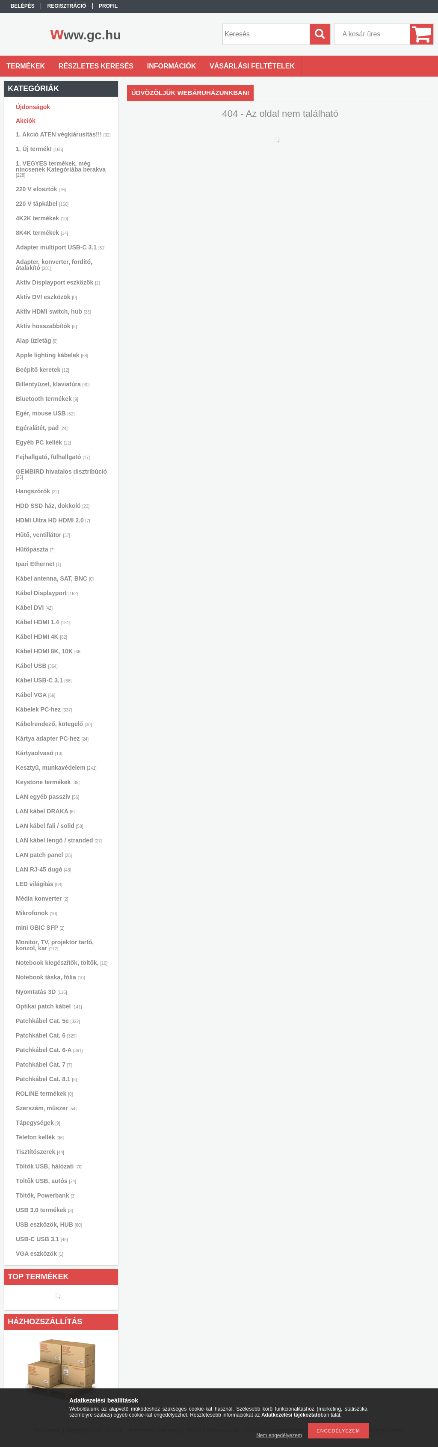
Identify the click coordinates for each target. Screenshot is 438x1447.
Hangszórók (37, 491)
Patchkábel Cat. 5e (48, 1020)
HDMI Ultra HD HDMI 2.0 (53, 520)
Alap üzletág (36, 340)
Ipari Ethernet (38, 563)
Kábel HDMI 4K (41, 636)
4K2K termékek (42, 218)
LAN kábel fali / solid (49, 825)
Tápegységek (38, 1122)
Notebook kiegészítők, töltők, (61, 962)
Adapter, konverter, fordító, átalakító (54, 264)
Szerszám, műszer (46, 1108)
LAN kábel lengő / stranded (59, 840)
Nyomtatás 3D (41, 991)
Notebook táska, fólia (50, 977)
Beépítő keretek (42, 369)
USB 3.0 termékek (44, 1210)
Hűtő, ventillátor (43, 534)
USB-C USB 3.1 (42, 1239)
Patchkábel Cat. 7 (44, 1064)
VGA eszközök (39, 1253)
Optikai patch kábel (49, 1006)
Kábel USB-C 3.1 (43, 680)
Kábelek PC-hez (44, 709)
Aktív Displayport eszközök (58, 282)
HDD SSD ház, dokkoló (52, 505)
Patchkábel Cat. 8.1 (46, 1079)
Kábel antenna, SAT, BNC (55, 578)
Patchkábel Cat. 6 (46, 1035)
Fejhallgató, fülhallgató (53, 457)
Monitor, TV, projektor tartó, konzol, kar (55, 945)
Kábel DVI (34, 607)
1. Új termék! (39, 148)
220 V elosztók (41, 189)
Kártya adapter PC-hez (52, 738)
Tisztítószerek (40, 1151)
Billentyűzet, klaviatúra (52, 384)
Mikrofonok (36, 913)
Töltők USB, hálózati (49, 1166)
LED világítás (39, 884)
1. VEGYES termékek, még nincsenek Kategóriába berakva (61, 169)
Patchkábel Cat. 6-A (49, 1050)
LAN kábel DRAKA (45, 811)
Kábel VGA (35, 694)
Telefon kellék (40, 1137)
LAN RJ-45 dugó (43, 869)
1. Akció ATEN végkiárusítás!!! (63, 134)
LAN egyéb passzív (47, 796)
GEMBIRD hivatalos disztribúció (61, 474)
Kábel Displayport (47, 593)
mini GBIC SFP (40, 927)
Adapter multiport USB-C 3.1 (61, 247)
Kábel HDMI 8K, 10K (49, 651)
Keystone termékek (48, 782)
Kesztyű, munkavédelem (56, 767)
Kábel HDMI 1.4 (43, 622)
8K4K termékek (42, 232)
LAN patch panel (44, 854)
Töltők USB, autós (46, 1180)
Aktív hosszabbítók (46, 326)
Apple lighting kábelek (52, 355)
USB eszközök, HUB (49, 1224)
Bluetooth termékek (47, 398)
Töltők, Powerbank (45, 1195)
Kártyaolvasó (39, 753)
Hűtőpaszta (35, 549)
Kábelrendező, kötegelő (54, 724)
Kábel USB (37, 665)
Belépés (23, 6)
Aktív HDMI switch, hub (53, 311)
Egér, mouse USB (45, 413)
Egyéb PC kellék (43, 442)
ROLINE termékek (44, 1093)
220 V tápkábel (42, 203)
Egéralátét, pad (42, 427)
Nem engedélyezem (279, 1435)
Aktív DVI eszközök (46, 297)
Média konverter (42, 898)
